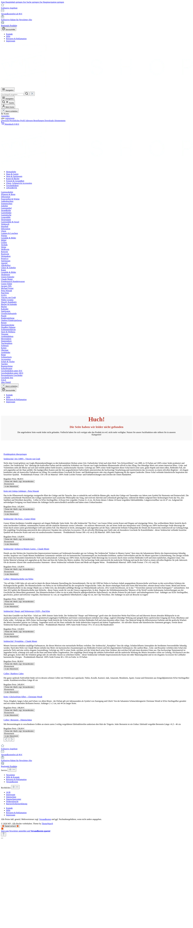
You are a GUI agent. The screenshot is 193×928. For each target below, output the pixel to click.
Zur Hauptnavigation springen (51, 2)
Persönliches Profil (17, 120)
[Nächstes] (11, 739)
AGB (8, 792)
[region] (96, 597)
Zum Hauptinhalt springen (12, 2)
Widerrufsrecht (12, 801)
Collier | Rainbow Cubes (14, 673)
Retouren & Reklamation (16, 39)
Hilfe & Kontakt (12, 777)
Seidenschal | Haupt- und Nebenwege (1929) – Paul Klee (27, 611)
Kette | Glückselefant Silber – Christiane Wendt (23, 697)
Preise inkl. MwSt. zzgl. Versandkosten (19, 481)
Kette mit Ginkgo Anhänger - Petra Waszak (21, 491)
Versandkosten (12, 782)
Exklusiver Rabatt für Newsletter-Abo (16, 20)
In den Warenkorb (11, 486)
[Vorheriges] (6, 739)
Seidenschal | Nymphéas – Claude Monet (20, 641)
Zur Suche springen (31, 2)
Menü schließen (10, 111)
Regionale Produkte (9, 25)
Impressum (10, 41)
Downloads (49, 120)
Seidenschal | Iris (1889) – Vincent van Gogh (22, 459)
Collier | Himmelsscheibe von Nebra (18, 579)
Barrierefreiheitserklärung (16, 804)
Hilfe (8, 36)
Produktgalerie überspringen (15, 454)
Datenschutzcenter (13, 799)
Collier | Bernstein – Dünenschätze (18, 720)
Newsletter (10, 775)
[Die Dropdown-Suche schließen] (32, 94)
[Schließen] (2, 838)
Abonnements (60, 120)
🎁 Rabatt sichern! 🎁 (10, 826)
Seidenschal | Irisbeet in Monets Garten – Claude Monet (26, 549)
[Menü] (8, 89)
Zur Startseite (96, 439)
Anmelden (5, 116)
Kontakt (9, 34)
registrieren (9, 118)
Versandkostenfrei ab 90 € (11, 14)
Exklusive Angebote (9, 8)
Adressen (29, 120)
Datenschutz (11, 797)
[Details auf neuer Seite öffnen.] (96, 829)
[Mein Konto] (8, 106)
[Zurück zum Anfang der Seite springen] (3, 834)
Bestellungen (39, 120)
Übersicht (5, 120)
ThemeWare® (47, 824)
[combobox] (12, 94)
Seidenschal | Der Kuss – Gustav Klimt (19, 519)
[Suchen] (26, 94)
